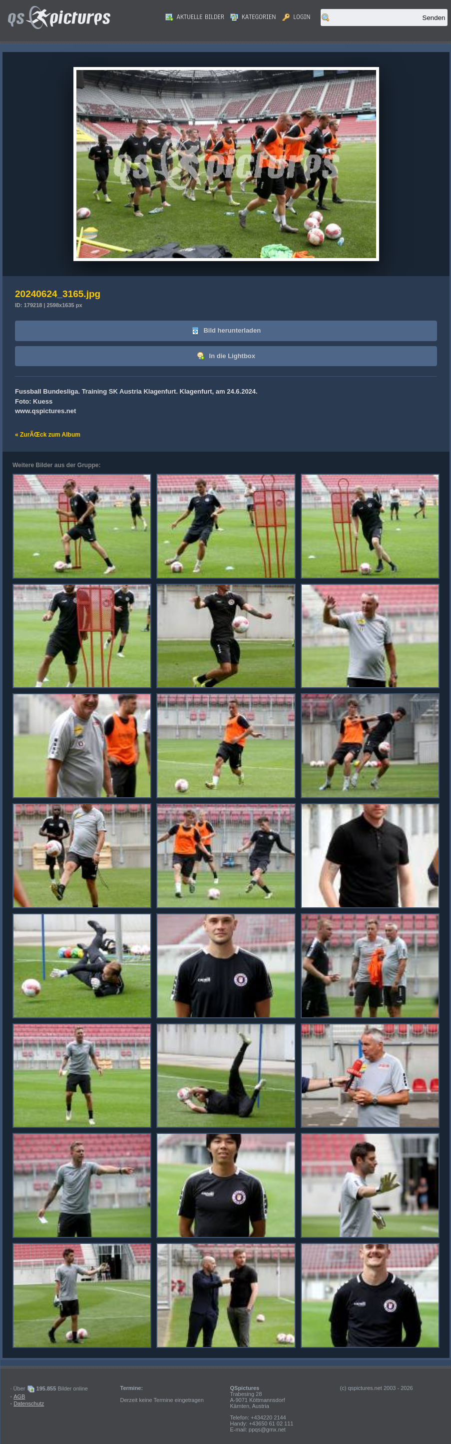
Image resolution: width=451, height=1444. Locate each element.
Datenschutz (28, 1403)
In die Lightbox (226, 356)
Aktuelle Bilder (194, 17)
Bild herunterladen (226, 331)
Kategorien (253, 17)
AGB (19, 1396)
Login (296, 17)
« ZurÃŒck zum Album (47, 434)
